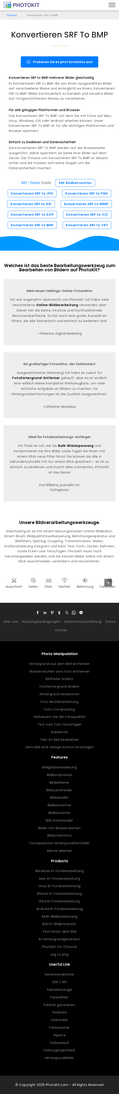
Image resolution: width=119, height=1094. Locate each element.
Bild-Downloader (59, 820)
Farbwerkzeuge (59, 989)
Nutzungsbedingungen (41, 621)
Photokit (12, 15)
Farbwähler (59, 997)
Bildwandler (59, 797)
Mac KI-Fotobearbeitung (59, 878)
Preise (111, 621)
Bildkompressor (59, 775)
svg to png (59, 954)
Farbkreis (59, 1012)
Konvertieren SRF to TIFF (87, 225)
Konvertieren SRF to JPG (32, 193)
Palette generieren (59, 1005)
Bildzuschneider (60, 790)
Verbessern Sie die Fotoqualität (59, 717)
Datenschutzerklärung (83, 621)
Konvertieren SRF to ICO (87, 214)
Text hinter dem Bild (60, 931)
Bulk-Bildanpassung (75, 445)
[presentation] (108, 582)
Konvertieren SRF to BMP (32, 225)
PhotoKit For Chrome (59, 947)
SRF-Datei (30, 182)
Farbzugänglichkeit (59, 1050)
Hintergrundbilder (59, 1058)
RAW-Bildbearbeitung (59, 916)
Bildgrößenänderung (59, 767)
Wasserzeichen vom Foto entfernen (59, 671)
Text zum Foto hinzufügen (59, 724)
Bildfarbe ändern (59, 679)
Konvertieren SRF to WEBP (86, 204)
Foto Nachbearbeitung (59, 701)
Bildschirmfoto (59, 835)
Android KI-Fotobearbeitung (59, 909)
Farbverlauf (59, 1043)
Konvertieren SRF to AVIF (32, 214)
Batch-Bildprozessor (59, 924)
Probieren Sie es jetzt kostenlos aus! (59, 62)
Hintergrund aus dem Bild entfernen (59, 664)
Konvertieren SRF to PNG (86, 193)
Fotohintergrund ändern (60, 686)
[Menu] (112, 5)
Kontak (61, 630)
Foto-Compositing (59, 709)
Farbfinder (59, 1020)
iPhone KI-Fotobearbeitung (59, 893)
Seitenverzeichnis (59, 974)
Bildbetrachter (60, 805)
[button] (38, 612)
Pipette (60, 1035)
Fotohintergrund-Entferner (36, 378)
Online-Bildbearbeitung (57, 305)
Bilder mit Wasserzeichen (59, 828)
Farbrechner (59, 1027)
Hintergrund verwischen (59, 694)
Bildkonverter (59, 813)
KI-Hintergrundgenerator (59, 939)
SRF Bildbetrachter (75, 183)
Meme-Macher (59, 850)
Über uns (10, 621)
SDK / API (59, 982)
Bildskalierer (59, 782)
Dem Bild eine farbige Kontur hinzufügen (60, 747)
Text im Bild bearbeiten (59, 739)
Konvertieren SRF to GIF (31, 204)
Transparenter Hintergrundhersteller (59, 843)
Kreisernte (59, 732)
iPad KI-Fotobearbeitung (59, 901)
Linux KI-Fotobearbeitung (60, 886)
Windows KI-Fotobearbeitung (59, 871)
